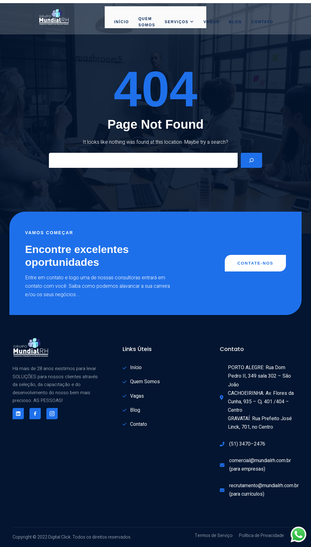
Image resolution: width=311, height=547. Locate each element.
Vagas (211, 22)
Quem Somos (146, 22)
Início (121, 22)
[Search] (251, 160)
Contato (262, 22)
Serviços (179, 22)
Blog (235, 22)
